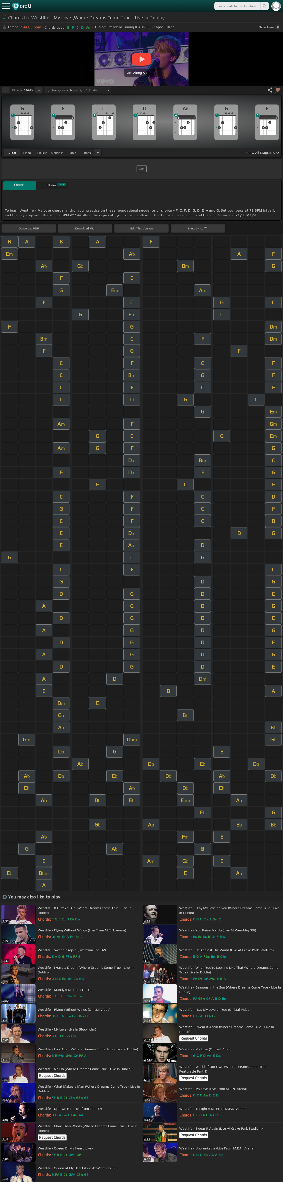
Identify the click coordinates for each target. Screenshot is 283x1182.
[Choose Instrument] (97, 152)
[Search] (264, 6)
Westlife (40, 17)
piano (27, 152)
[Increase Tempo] (38, 90)
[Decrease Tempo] (5, 90)
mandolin (57, 152)
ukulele (42, 152)
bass (87, 152)
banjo (72, 152)
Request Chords (194, 1038)
